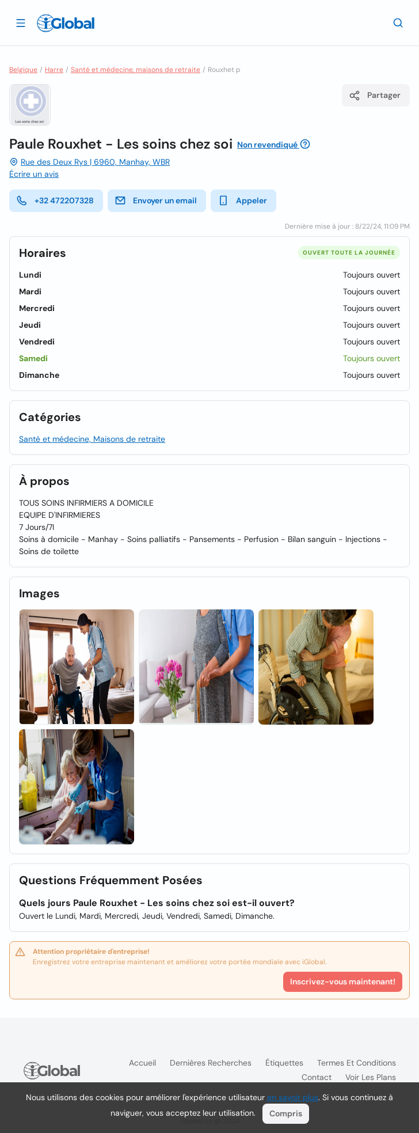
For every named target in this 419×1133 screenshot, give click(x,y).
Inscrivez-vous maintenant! (342, 981)
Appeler (242, 200)
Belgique (23, 69)
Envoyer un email (156, 200)
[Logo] (65, 23)
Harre (54, 69)
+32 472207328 (55, 200)
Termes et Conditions (356, 1063)
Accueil (142, 1063)
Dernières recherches (211, 1063)
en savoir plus (292, 1097)
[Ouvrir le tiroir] (20, 22)
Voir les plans (370, 1077)
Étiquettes (284, 1063)
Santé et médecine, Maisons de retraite (92, 439)
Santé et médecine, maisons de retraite (135, 69)
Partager (375, 95)
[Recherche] (398, 22)
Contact (317, 1077)
